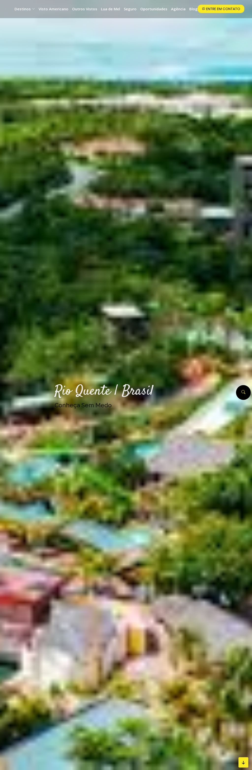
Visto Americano (53, 8)
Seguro (130, 8)
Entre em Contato (221, 8)
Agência (178, 8)
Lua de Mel (110, 8)
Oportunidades (153, 8)
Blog (193, 8)
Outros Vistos (84, 8)
